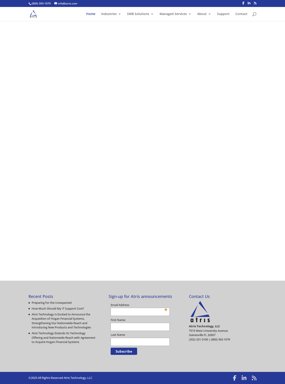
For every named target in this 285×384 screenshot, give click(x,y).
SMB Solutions (138, 14)
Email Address (139, 305)
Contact (241, 14)
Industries (109, 14)
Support (223, 14)
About (202, 14)
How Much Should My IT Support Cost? (58, 308)
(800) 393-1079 (41, 3)
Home (90, 14)
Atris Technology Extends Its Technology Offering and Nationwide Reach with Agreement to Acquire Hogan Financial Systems (63, 337)
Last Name (118, 335)
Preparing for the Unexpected (52, 303)
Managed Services (173, 14)
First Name (118, 320)
